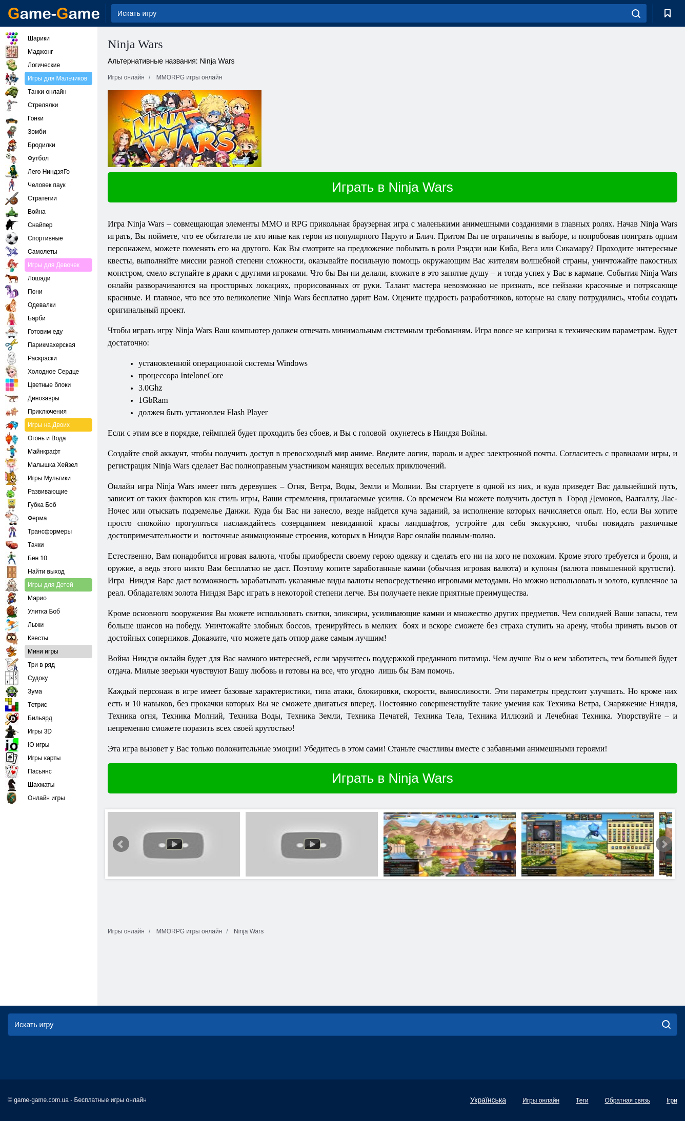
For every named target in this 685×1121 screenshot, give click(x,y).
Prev (121, 844)
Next (664, 844)
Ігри (672, 1100)
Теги (582, 1100)
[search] (636, 13)
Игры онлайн (540, 1100)
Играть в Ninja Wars (392, 187)
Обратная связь (627, 1100)
